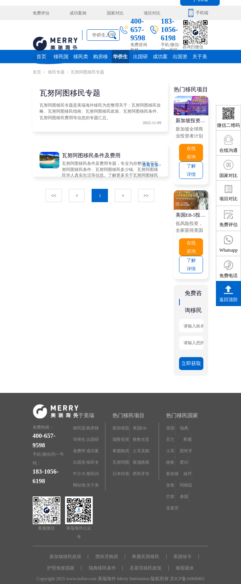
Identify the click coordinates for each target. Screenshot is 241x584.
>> (145, 194)
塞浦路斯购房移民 (141, 456)
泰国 (184, 486)
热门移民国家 (182, 409)
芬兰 (170, 432)
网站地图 (79, 478)
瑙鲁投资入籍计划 (121, 434)
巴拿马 (170, 488)
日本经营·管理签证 (121, 467)
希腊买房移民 (145, 550)
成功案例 (77, 13)
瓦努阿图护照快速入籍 (121, 456)
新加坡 (172, 465)
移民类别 (81, 58)
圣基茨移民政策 (145, 560)
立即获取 (191, 358)
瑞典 (184, 421)
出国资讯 (180, 58)
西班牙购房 (107, 550)
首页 (41, 56)
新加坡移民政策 (68, 550)
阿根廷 (186, 476)
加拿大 (170, 478)
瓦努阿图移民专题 (87, 72)
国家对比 (113, 13)
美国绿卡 (180, 550)
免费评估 (41, 13)
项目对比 (149, 13)
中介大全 (79, 467)
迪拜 (187, 465)
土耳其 (170, 445)
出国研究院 (140, 58)
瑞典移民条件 (103, 560)
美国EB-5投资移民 (191, 212)
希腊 (187, 432)
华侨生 (120, 56)
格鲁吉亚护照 (141, 434)
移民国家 (61, 58)
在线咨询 (191, 151)
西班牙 (186, 443)
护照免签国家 (63, 560)
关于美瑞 (199, 58)
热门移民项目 (128, 409)
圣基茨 (172, 497)
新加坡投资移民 (191, 119)
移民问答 (92, 467)
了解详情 (191, 168)
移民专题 (56, 72)
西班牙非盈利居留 (141, 467)
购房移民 (101, 58)
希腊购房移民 (121, 445)
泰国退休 (183, 560)
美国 (170, 421)
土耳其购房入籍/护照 (141, 445)
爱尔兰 (184, 456)
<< (54, 194)
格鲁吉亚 (170, 456)
